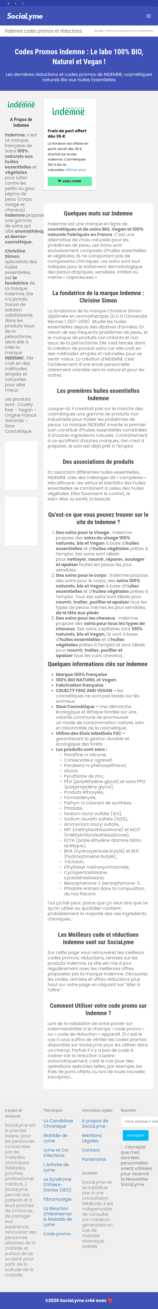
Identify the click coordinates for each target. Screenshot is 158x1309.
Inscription (135, 1135)
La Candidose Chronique (58, 1123)
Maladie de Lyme (56, 1138)
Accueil (98, 31)
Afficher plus (75, 170)
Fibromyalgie (58, 1199)
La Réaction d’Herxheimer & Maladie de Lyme (58, 1216)
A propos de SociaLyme (95, 1123)
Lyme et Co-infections (57, 1152)
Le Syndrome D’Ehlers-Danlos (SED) (57, 1184)
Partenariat (94, 1159)
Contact (91, 1150)
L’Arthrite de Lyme (56, 1167)
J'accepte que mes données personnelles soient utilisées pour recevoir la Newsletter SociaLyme (136, 1165)
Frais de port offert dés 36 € (67, 133)
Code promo (57, 1234)
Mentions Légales (92, 1138)
